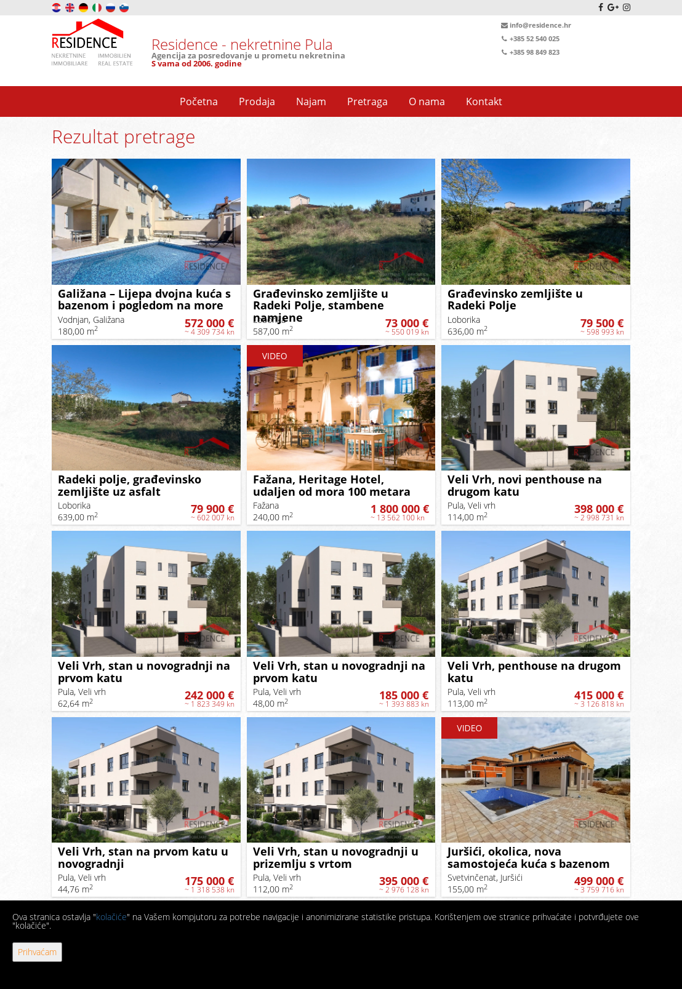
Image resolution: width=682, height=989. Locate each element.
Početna (199, 101)
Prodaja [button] (257, 101)
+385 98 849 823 (529, 52)
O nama (427, 101)
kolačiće (111, 917)
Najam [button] (311, 101)
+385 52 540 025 (529, 38)
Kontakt (484, 101)
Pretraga (367, 101)
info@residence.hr (535, 25)
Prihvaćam (37, 952)
